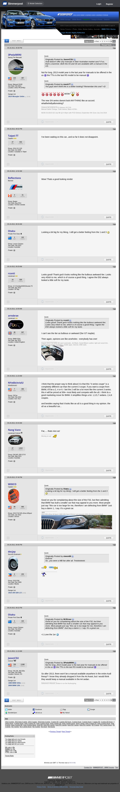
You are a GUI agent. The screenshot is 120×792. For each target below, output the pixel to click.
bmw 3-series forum (68, 723)
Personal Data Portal (76, 787)
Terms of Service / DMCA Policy (57, 787)
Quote (108, 122)
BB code (8, 747)
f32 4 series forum (26, 727)
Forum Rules (9, 756)
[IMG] (7, 751)
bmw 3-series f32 (55, 723)
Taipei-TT (13, 135)
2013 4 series (9, 722)
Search (107, 19)
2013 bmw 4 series (21, 722)
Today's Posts (96, 19)
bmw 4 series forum (103, 723)
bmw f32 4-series (85, 725)
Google (92, 709)
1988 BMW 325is (14, 683)
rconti (11, 273)
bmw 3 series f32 (30, 723)
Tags (6, 718)
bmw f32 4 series (73, 725)
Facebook (38, 709)
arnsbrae (13, 315)
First (96, 41)
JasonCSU (13, 658)
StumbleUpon (12, 712)
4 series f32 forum (107, 722)
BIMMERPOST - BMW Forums (103, 767)
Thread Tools (107, 45)
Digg (64, 709)
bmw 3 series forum (42, 723)
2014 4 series (32, 722)
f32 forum (44, 727)
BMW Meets (76, 19)
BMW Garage (65, 19)
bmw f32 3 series (49, 725)
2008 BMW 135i (14, 685)
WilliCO (12, 484)
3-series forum (87, 722)
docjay (11, 551)
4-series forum (19, 723)
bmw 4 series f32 (91, 723)
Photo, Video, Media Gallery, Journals (86, 29)
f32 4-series (36, 727)
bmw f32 (40, 725)
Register (109, 4)
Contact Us (88, 767)
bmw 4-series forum (29, 725)
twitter (10, 709)
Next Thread (66, 731)
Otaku (11, 231)
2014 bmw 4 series (44, 722)
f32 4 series (15, 727)
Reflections (14, 178)
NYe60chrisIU (15, 382)
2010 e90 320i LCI (15, 593)
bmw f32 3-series (61, 725)
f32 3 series (95, 725)
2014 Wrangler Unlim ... (17, 96)
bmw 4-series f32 (16, 725)
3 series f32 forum (65, 722)
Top (116, 767)
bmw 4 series (80, 723)
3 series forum (76, 722)
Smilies (7, 749)
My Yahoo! (66, 712)
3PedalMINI (14, 54)
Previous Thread (55, 731)
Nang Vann (14, 429)
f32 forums (51, 727)
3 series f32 (55, 722)
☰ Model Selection (35, 4)
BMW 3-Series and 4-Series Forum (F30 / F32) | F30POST (77, 25)
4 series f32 (96, 722)
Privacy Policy (41, 787)
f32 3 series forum (106, 725)
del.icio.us (38, 712)
